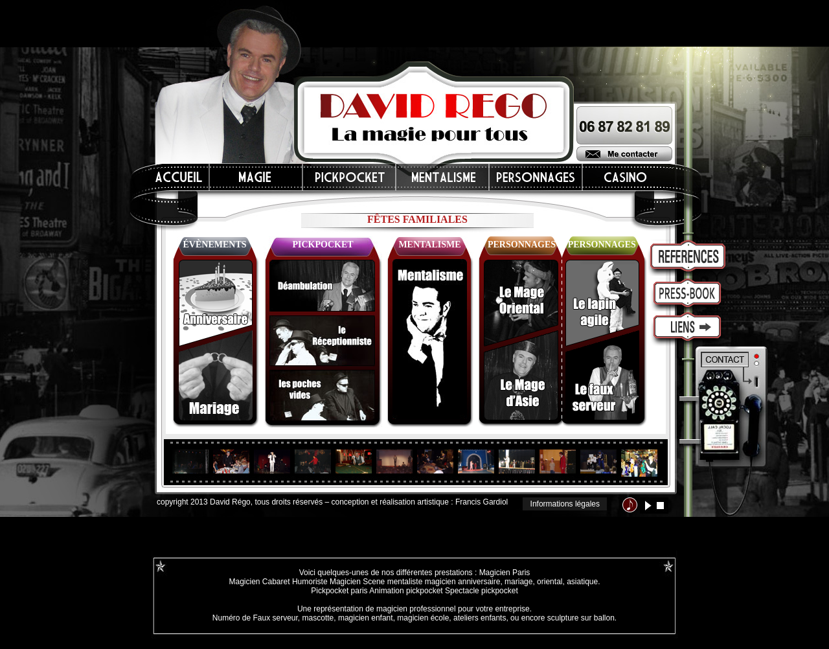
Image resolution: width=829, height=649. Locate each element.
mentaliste (403, 581)
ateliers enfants (479, 617)
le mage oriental (521, 303)
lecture (648, 505)
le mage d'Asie (521, 375)
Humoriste (310, 581)
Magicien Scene (357, 581)
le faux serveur (602, 375)
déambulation (322, 286)
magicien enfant (365, 617)
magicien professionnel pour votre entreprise (453, 608)
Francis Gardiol (481, 502)
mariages (216, 375)
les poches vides (322, 396)
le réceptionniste (322, 341)
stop (660, 505)
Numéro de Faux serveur (255, 617)
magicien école (423, 617)
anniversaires (216, 303)
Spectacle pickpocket (481, 590)
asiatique (582, 581)
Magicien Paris (504, 572)
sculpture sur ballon (581, 617)
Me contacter (624, 154)
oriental (549, 581)
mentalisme (429, 339)
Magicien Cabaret (259, 581)
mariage (518, 581)
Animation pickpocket (405, 590)
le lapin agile (602, 303)
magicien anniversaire (463, 581)
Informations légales (565, 503)
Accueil (179, 177)
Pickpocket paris (339, 590)
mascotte (318, 617)
